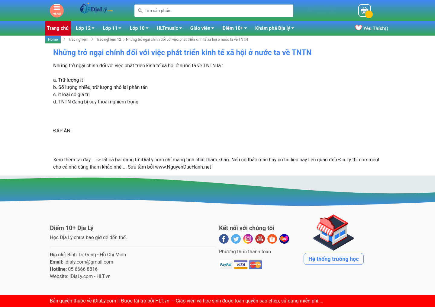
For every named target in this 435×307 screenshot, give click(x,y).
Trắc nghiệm (78, 39)
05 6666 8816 (83, 269)
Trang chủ (58, 28)
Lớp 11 (114, 29)
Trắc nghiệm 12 (108, 39)
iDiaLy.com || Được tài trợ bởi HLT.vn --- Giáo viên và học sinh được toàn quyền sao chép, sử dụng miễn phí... (207, 301)
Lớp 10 (141, 29)
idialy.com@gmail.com (88, 262)
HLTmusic (171, 29)
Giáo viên (204, 29)
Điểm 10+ (236, 29)
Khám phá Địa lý (276, 29)
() (371, 28)
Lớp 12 (87, 29)
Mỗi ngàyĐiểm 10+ (325, 10)
